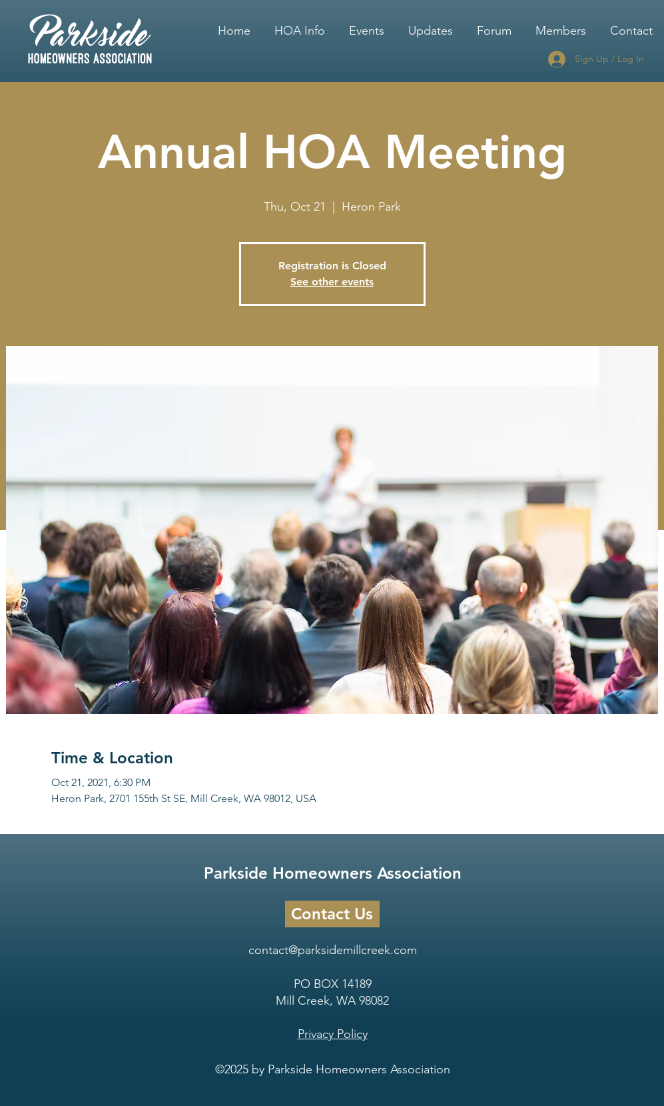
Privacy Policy (333, 1034)
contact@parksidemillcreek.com (332, 950)
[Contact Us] (332, 914)
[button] (299, 24)
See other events (332, 281)
